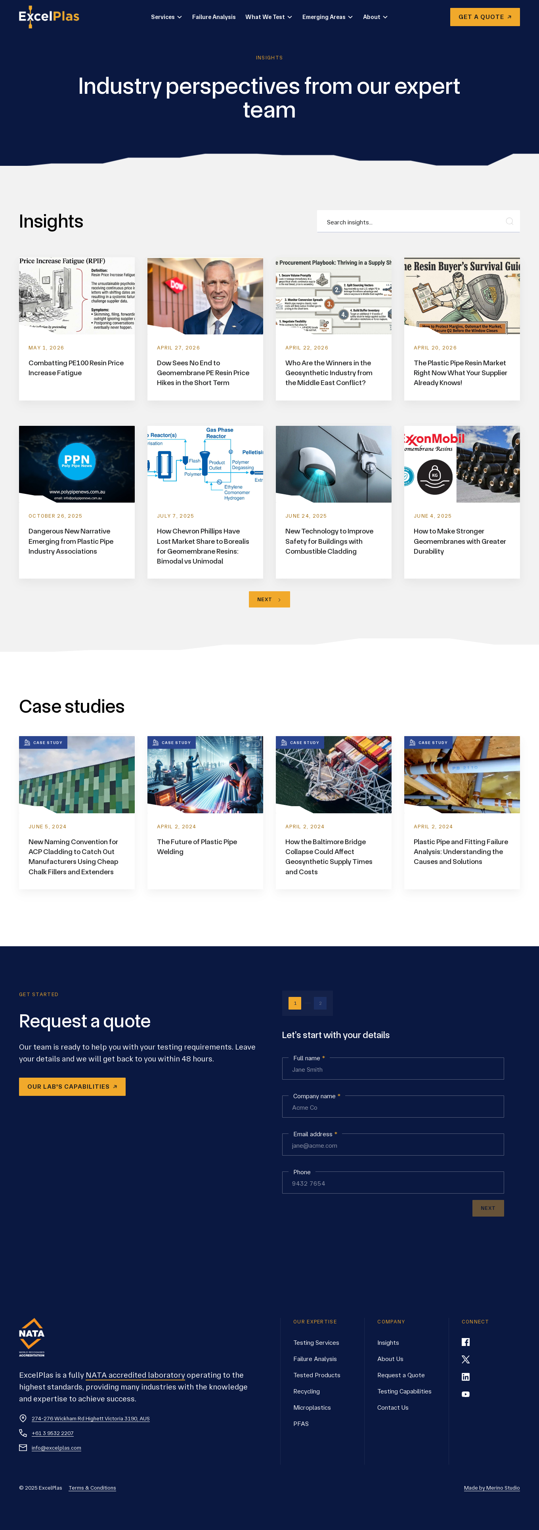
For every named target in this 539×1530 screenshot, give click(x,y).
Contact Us (393, 1407)
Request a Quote (401, 1375)
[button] (166, 17)
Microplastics (312, 1407)
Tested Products (316, 1375)
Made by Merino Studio (492, 1487)
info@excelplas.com (56, 1448)
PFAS (301, 1423)
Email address (315, 1134)
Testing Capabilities (404, 1391)
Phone (302, 1172)
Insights (388, 1342)
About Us (390, 1359)
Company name (316, 1096)
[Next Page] (269, 599)
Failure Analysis (214, 17)
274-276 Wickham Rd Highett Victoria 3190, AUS (91, 1418)
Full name (309, 1058)
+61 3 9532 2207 (53, 1433)
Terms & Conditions (92, 1487)
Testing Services (316, 1342)
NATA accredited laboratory (135, 1375)
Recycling (306, 1391)
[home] (54, 17)
